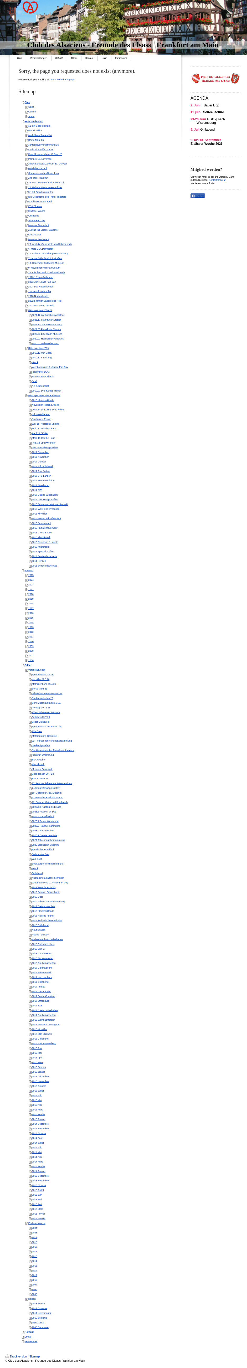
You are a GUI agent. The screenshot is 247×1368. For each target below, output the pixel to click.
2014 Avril (37, 1157)
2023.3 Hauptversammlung (46, 826)
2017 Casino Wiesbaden (45, 494)
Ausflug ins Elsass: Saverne (43, 230)
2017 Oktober (39, 461)
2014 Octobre (39, 1133)
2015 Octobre (39, 1086)
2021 (31, 589)
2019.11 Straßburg (42, 357)
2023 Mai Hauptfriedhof (40, 286)
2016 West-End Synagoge (45, 509)
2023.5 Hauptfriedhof (43, 816)
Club (27, 102)
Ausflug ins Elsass (41, 419)
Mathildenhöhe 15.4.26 (44, 684)
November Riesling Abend (45, 405)
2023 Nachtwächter (38, 296)
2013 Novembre (40, 1180)
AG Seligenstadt (40, 386)
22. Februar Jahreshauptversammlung (52, 740)
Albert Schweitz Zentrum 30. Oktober (47, 163)
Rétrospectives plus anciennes (44, 395)
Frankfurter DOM (41, 372)
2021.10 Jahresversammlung (47, 324)
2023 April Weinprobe (39, 291)
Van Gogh (37, 859)
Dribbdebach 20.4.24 (43, 774)
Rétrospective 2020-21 (40, 310)
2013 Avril (37, 1204)
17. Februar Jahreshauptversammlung (48, 253)
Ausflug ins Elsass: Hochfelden (48, 878)
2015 (31, 617)
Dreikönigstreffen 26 (42, 698)
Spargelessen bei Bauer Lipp (43, 173)
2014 (31, 622)
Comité (32, 111)
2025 (31, 575)
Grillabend (33, 215)
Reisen (32, 1299)
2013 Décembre (40, 1176)
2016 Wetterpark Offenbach (46, 518)
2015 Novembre (40, 1081)
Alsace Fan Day (36, 220)
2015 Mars (37, 1109)
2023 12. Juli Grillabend (40, 277)
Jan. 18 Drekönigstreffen (45, 447)
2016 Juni (37, 1048)
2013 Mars (37, 1209)
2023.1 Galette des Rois (44, 835)
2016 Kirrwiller (39, 513)
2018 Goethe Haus (42, 953)
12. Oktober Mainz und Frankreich (50, 802)
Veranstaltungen (34, 121)
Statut (31, 116)
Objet (31, 107)
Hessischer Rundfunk (43, 849)
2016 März (37, 1062)
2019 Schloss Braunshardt (46, 892)
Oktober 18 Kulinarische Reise (48, 409)
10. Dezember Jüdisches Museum (46, 263)
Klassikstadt (34, 234)
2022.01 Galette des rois (41, 305)
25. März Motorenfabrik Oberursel (46, 182)
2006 (31, 660)
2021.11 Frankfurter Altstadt (46, 319)
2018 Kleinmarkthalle (43, 400)
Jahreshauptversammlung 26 (43, 144)
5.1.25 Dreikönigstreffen (40, 192)
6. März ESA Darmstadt (40, 249)
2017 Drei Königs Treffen (45, 499)
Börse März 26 (36, 140)
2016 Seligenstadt (41, 523)
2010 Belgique (39, 1317)
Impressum (31, 1341)
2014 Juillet (38, 1142)
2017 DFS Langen (41, 476)
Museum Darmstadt (38, 225)
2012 (31, 632)
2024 (31, 580)
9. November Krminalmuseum (47, 797)
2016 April (37, 1057)
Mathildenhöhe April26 (40, 135)
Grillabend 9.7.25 (41, 717)
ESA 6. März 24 (40, 778)
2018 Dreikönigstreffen (43, 963)
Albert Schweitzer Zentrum (46, 712)
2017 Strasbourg (40, 485)
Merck (35, 362)
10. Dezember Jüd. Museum (46, 792)
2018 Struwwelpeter (42, 958)
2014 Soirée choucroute (44, 556)
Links (28, 1336)
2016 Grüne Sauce (42, 532)
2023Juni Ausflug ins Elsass (46, 807)
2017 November (40, 457)
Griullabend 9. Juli (37, 168)
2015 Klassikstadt (41, 537)
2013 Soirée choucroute (44, 565)
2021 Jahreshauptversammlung (48, 840)
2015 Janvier (38, 1119)
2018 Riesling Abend (43, 915)
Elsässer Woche (36, 211)
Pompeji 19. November (40, 159)
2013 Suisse (38, 1303)
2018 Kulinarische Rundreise (47, 920)
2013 (31, 627)
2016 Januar (38, 1072)
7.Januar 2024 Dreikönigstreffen (45, 258)
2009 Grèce (38, 1322)
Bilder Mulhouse (40, 722)
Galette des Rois (40, 854)
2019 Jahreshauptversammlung (48, 901)
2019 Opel (37, 897)
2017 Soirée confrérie (43, 480)
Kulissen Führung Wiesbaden (47, 939)
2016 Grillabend (40, 1038)
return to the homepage (62, 79)
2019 (31, 599)
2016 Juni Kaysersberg (44, 1043)
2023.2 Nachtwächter (43, 830)
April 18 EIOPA (40, 433)
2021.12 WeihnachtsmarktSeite (48, 315)
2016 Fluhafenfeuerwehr (45, 528)
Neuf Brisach (38, 930)
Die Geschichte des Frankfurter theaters (53, 750)
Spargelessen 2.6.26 (43, 674)
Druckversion (16, 1356)
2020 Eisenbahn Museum (45, 845)
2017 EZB (37, 490)
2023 (31, 584)
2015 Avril (37, 1105)
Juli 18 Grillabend (41, 414)
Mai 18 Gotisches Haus (44, 428)
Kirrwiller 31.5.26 (40, 679)
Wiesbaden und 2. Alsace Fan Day (50, 367)
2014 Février (38, 1166)
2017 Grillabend (40, 982)
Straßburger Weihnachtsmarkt (47, 863)
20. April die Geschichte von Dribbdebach (50, 244)
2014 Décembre (40, 1124)
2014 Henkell (39, 561)
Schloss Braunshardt (43, 376)
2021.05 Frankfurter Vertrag (46, 329)
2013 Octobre (39, 1185)
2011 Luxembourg (41, 1313)
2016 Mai (37, 1053)
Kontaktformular (217, 180)
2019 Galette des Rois (43, 906)
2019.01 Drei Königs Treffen (46, 390)
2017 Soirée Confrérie (43, 996)
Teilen (198, 196)
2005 (34, 1294)
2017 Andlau (38, 986)
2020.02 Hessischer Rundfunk (48, 338)
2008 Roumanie (40, 1327)
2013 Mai (37, 1199)
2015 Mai (37, 1100)
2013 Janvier (38, 1218)
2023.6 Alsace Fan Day (44, 811)
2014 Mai (37, 1152)
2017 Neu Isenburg (42, 977)
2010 (31, 641)
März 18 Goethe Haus (43, 438)
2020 (31, 594)
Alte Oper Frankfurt (38, 178)
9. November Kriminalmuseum (44, 267)
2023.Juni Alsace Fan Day (42, 282)
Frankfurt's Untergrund (40, 201)
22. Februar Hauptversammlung (45, 187)
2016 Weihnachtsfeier (43, 1020)
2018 (31, 603)
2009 (31, 646)
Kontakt (29, 1332)
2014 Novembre (40, 1128)
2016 (31, 613)
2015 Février (38, 1114)
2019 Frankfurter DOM (43, 887)
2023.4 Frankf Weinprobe (45, 821)
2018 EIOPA (38, 949)
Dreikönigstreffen (41, 745)
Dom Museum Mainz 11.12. (46, 703)
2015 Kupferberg (40, 547)
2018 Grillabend (40, 925)
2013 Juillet (38, 1190)
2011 (31, 636)
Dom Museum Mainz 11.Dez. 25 (45, 154)
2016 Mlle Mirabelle (42, 1034)
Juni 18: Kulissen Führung (45, 424)
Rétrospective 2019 (38, 348)
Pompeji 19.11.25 (41, 707)
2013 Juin (37, 1195)
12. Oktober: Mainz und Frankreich (46, 272)
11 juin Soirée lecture (39, 126)
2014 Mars (37, 1161)
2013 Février (38, 1213)
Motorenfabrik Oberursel (44, 736)
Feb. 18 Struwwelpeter (43, 442)
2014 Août (37, 1138)
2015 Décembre (40, 1076)
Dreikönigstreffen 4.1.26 (40, 149)
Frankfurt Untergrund (43, 755)
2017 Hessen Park (41, 972)
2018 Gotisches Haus (43, 944)
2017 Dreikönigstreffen (43, 1015)
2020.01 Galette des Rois (45, 343)
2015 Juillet (38, 1090)
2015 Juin (37, 1095)
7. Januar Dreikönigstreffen (46, 788)
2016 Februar (39, 1067)
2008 (31, 651)
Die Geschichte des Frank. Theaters (47, 197)
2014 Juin (37, 1147)
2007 (31, 655)
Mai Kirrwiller (35, 130)
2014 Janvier (38, 1171)
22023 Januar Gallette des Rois (44, 301)
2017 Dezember (40, 452)
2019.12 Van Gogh (42, 353)
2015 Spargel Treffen (43, 551)
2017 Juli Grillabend (42, 466)
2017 (31, 608)
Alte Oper (37, 731)
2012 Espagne (39, 1308)
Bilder (28, 665)
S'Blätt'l (29, 570)
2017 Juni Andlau (41, 471)
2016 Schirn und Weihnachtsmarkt (50, 504)
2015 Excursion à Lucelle (45, 542)
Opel (34, 381)
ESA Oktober (35, 206)
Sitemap (34, 1356)
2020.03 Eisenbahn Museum (47, 334)
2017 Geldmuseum (42, 967)
